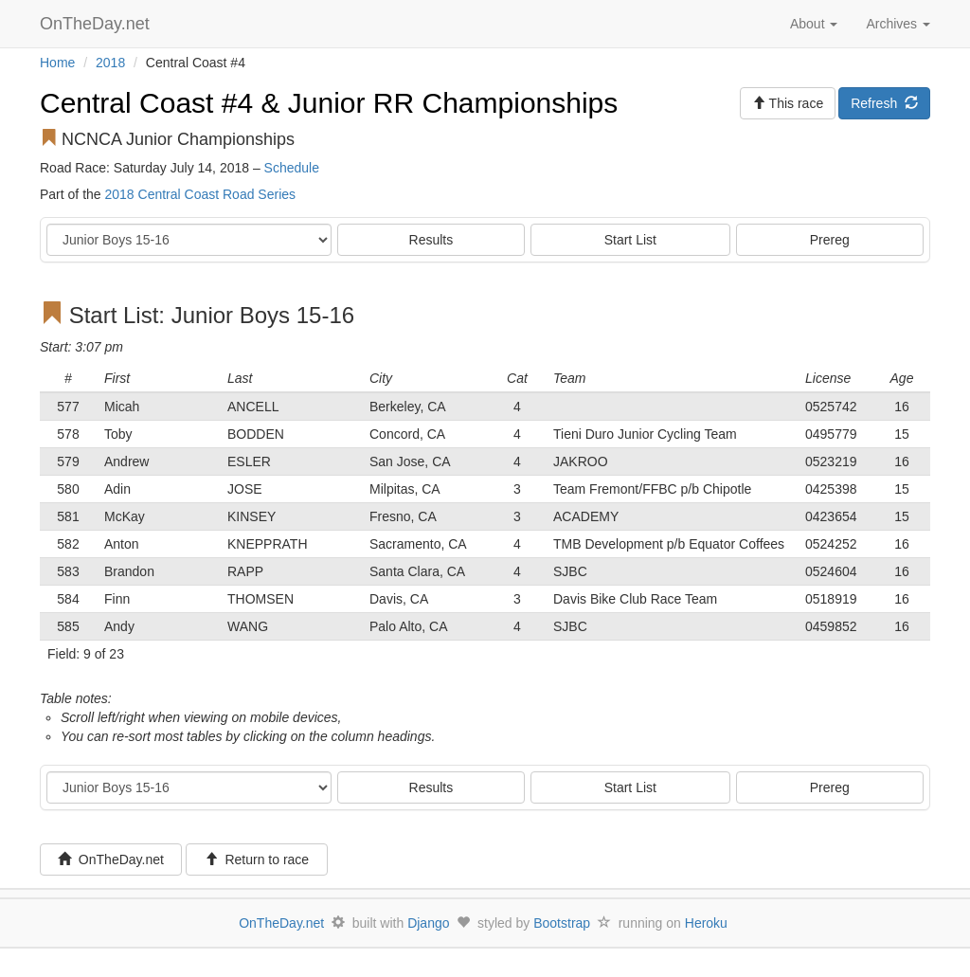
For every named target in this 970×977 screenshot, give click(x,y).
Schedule (291, 167)
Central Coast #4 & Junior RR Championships (329, 102)
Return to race (257, 859)
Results (431, 239)
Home (57, 62)
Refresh (884, 103)
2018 (110, 62)
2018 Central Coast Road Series (200, 194)
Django (428, 923)
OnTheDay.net (97, 23)
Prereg (830, 239)
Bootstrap (561, 923)
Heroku (706, 923)
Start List (630, 239)
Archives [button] (898, 23)
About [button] (813, 23)
